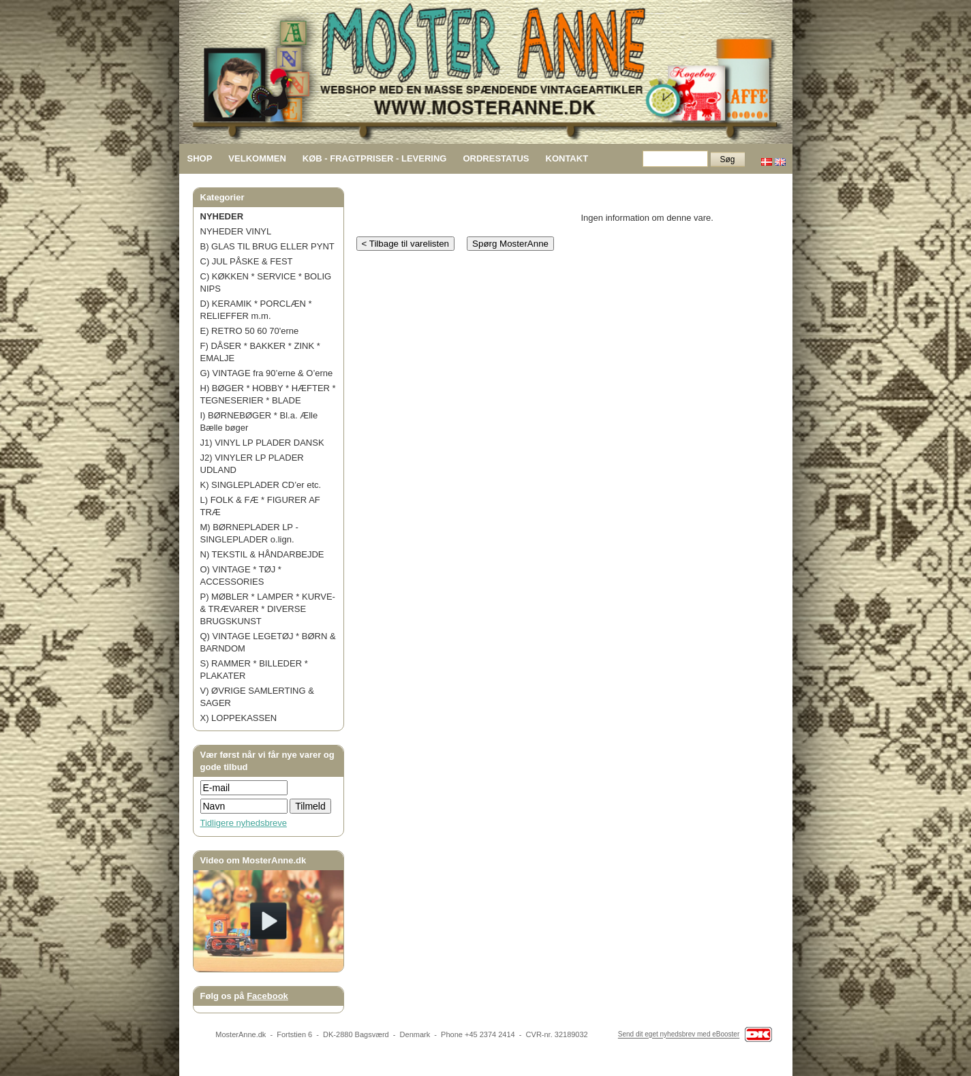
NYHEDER (222, 216)
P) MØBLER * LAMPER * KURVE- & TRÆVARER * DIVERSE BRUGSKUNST (267, 608)
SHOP (200, 158)
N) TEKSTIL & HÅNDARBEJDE (262, 554)
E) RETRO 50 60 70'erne (249, 331)
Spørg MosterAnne (510, 244)
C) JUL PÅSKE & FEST (246, 261)
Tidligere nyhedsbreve (243, 823)
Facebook (267, 996)
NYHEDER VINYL (236, 231)
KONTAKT (567, 158)
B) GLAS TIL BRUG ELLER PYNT (267, 246)
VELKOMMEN (257, 158)
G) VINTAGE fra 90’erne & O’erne (266, 373)
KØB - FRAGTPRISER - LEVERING (375, 158)
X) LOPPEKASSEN (238, 718)
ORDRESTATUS (496, 158)
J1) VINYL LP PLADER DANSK (262, 442)
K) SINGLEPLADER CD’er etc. (261, 485)
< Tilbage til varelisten (406, 244)
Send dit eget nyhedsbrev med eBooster (678, 1035)
